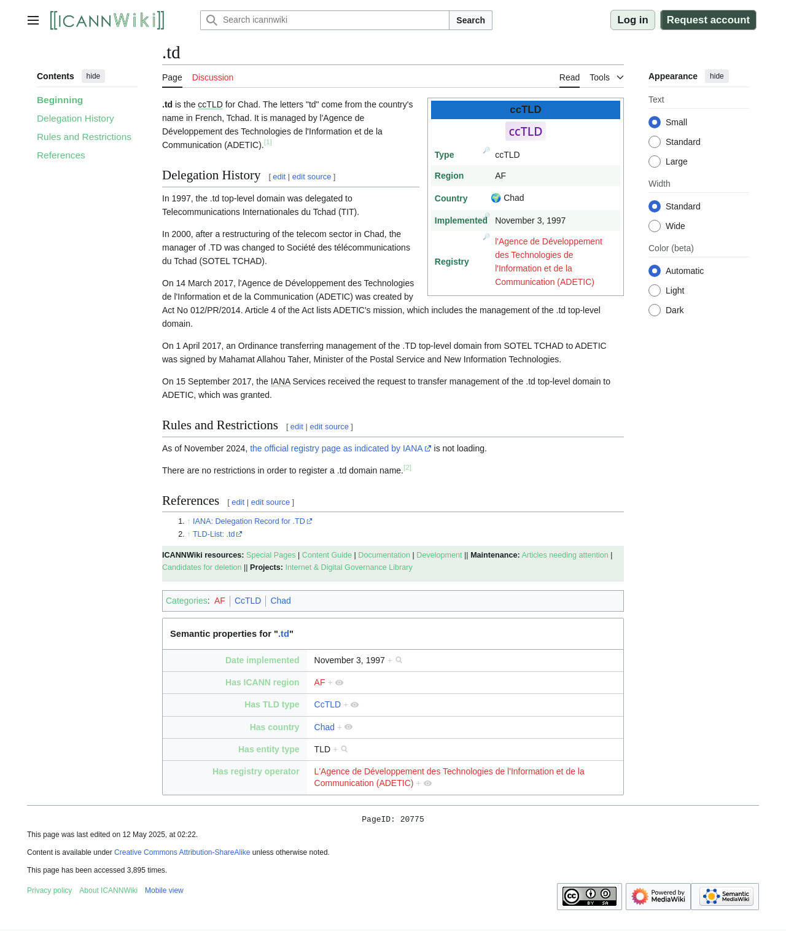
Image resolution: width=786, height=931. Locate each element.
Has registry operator (256, 771)
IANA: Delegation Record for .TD (249, 521)
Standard (683, 142)
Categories (187, 601)
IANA (280, 381)
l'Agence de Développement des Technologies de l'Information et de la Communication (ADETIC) (548, 261)
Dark (675, 310)
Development (439, 555)
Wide (675, 226)
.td (283, 634)
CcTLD (248, 601)
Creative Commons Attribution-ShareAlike (182, 854)
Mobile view (164, 892)
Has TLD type (271, 704)
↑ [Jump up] (188, 521)
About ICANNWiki (108, 892)
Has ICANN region (262, 682)
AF (219, 601)
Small (676, 122)
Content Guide (327, 555)
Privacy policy (49, 892)
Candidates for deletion (202, 567)
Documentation (384, 555)
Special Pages (271, 555)
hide (94, 76)
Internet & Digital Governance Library (348, 567)
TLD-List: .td (214, 534)
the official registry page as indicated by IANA (336, 448)
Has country (275, 727)
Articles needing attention (564, 555)
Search (470, 20)
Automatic (685, 271)
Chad (280, 601)
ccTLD (210, 104)
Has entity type (269, 749)
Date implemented (262, 660)
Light (675, 290)
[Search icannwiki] (324, 20)
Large (677, 161)
